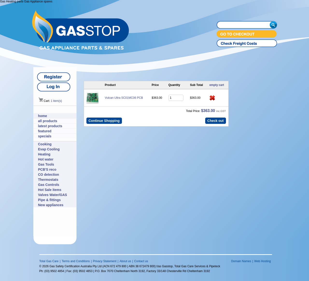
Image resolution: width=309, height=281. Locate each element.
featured (44, 131)
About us (125, 261)
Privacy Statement (104, 261)
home (42, 116)
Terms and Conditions (76, 261)
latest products (50, 126)
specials (44, 136)
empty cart (216, 85)
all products (47, 121)
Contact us (141, 261)
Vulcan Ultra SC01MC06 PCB (124, 97)
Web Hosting (262, 261)
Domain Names (241, 261)
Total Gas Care (49, 261)
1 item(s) (56, 101)
